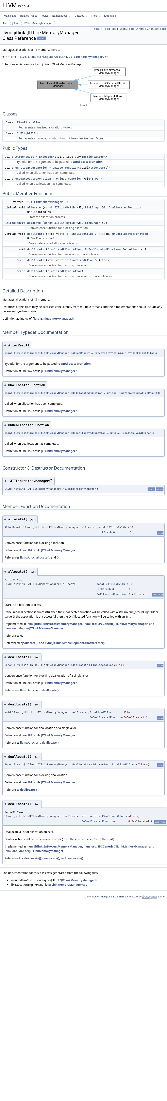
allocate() (42, 557)
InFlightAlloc (28, 133)
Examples (110, 15)
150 (29, 411)
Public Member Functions (131, 28)
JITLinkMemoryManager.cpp (67, 884)
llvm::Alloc (27, 557)
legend (83, 105)
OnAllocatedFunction (88, 162)
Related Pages (28, 15)
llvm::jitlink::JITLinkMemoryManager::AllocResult (52, 353)
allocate (34, 207)
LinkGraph (92, 207)
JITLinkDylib (64, 207)
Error (96, 178)
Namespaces (61, 15)
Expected (46, 157)
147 (29, 371)
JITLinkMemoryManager (37, 23)
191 (29, 782)
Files (95, 15)
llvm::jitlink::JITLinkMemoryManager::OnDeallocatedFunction (59, 433)
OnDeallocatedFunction (33, 178)
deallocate (35, 234)
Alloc (77, 249)
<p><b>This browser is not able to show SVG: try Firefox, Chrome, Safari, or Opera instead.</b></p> (83, 85)
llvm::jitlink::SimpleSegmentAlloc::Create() (74, 643)
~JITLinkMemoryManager (45, 202)
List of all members (156, 28)
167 (29, 550)
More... (55, 50)
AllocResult (24, 157)
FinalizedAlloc (29, 122)
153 (29, 451)
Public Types (110, 28)
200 (29, 683)
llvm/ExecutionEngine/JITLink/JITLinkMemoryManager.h (62, 57)
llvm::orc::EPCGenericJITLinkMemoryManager (116, 624)
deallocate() (50, 690)
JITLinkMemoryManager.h (55, 318)
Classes (81, 15)
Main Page (10, 15)
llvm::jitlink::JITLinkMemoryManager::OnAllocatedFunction (58, 393)
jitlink (15, 23)
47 (26, 318)
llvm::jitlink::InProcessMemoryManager (54, 624)
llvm (5, 23)
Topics (44, 15)
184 (29, 735)
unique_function (65, 167)
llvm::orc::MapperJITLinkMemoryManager (34, 628)
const (48, 207)
